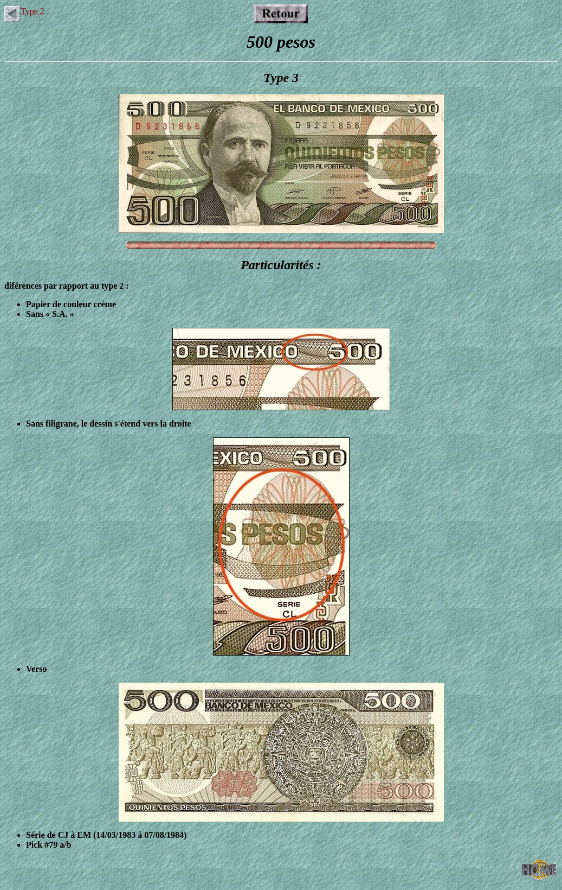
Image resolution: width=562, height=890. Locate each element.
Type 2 (24, 11)
